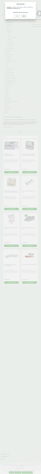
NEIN (24, 16)
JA (17, 16)
